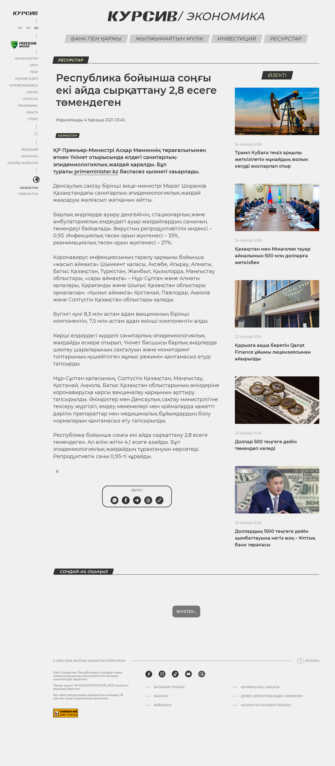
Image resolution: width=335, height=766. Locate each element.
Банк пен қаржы (96, 39)
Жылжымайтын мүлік (169, 39)
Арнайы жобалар (22, 163)
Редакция (29, 149)
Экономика (28, 106)
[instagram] (162, 674)
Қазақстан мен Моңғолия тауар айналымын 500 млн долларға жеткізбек (273, 255)
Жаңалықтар (26, 58)
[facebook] (148, 674)
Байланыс (163, 705)
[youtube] (188, 674)
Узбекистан (28, 194)
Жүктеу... (186, 611)
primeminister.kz (95, 172)
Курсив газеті (26, 79)
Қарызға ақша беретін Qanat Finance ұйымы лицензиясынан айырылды (273, 352)
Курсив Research (23, 85)
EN (28, 28)
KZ (36, 28)
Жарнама (29, 156)
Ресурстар (285, 39)
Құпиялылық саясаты (260, 687)
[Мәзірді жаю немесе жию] (36, 134)
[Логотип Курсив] (25, 13)
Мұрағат (161, 696)
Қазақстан (67, 135)
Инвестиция (237, 39)
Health (32, 112)
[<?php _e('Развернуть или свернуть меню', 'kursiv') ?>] (36, 179)
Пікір (34, 72)
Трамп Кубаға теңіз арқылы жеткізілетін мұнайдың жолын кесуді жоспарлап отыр (271, 159)
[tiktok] (175, 674)
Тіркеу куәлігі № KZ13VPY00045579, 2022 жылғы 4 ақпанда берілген (91, 687)
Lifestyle (30, 99)
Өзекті (277, 75)
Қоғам (32, 92)
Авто (34, 65)
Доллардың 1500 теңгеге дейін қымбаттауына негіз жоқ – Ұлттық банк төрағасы (275, 538)
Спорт (33, 119)
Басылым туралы (169, 687)
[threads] (201, 674)
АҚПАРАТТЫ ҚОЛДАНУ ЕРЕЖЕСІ (266, 705)
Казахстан (29, 188)
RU (20, 28)
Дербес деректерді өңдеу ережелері (272, 696)
